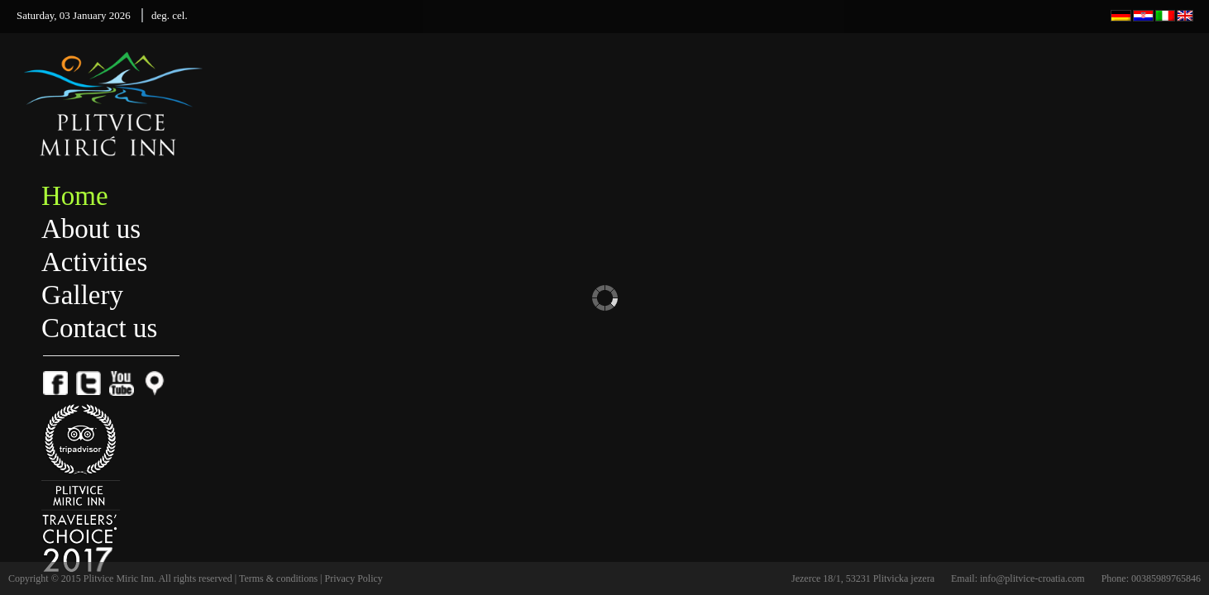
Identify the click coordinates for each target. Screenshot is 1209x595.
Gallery (82, 295)
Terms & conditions (279, 578)
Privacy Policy (354, 578)
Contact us (99, 328)
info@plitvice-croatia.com (1032, 578)
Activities (94, 262)
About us (91, 229)
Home (74, 196)
